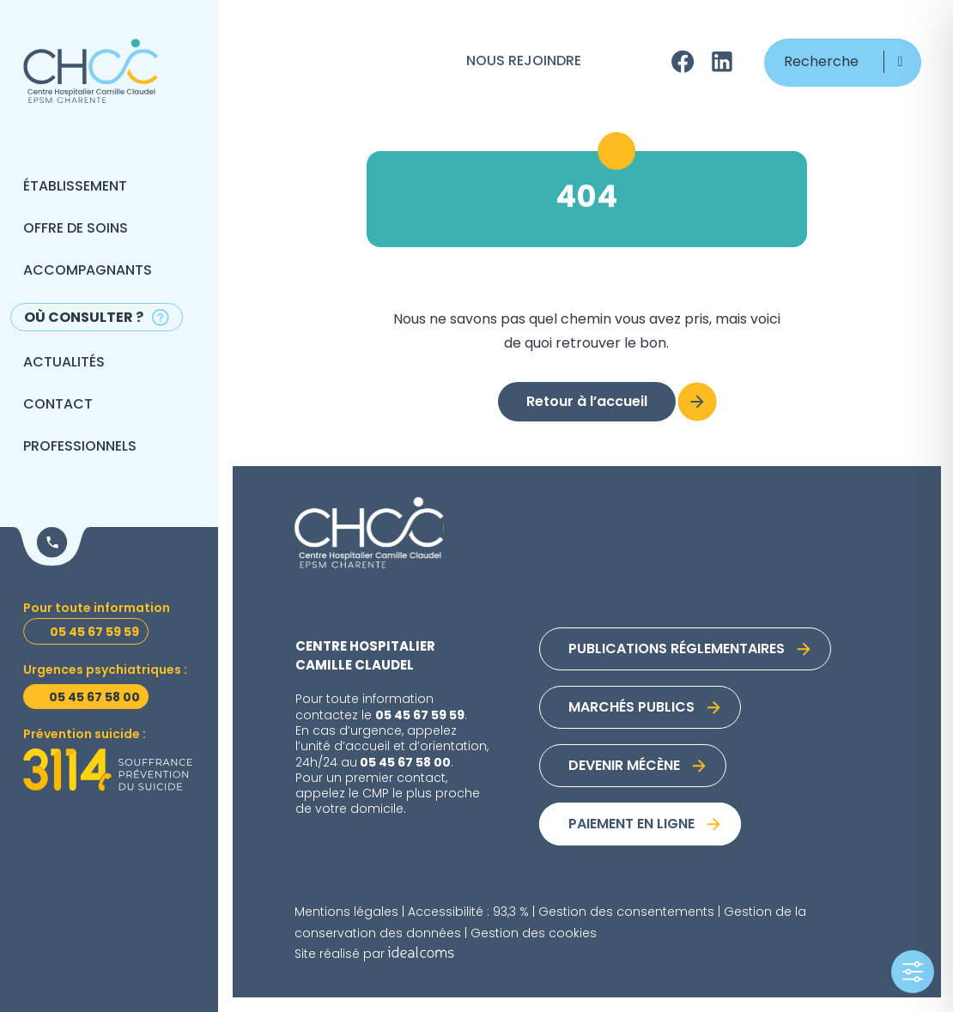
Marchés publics (631, 708)
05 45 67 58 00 (405, 763)
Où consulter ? (83, 318)
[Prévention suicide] (107, 769)
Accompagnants (87, 271)
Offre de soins (75, 229)
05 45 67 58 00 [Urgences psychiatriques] (94, 698)
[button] (900, 62)
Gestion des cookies (533, 934)
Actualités (64, 363)
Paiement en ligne (631, 825)
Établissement (75, 187)
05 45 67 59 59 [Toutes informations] (94, 632)
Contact (58, 405)
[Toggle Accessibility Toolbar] (912, 971)
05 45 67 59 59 (419, 716)
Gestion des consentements (626, 913)
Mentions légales (346, 913)
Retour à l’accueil (586, 402)
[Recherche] (842, 63)
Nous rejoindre (523, 62)
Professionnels (80, 447)
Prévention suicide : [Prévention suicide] (84, 735)
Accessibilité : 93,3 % (468, 913)
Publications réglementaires (676, 650)
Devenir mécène (624, 766)
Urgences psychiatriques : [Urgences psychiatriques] (105, 671)
